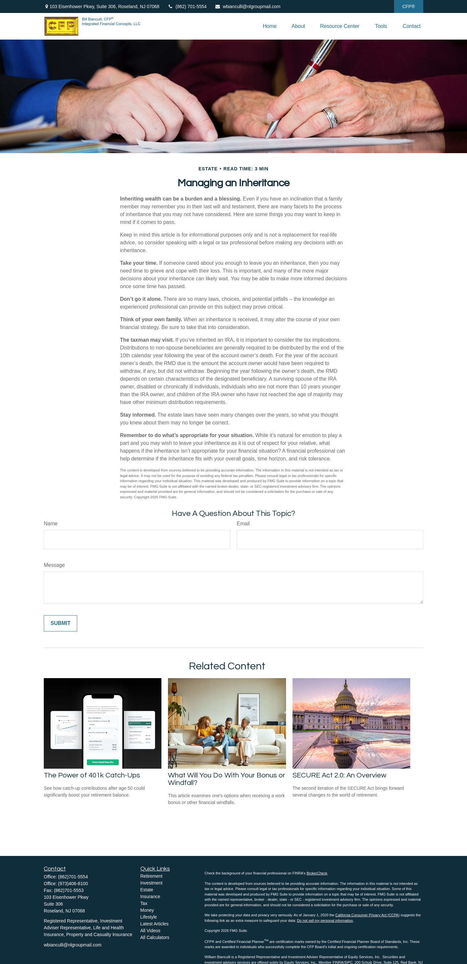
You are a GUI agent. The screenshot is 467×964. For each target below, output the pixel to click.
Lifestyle (148, 917)
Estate (146, 889)
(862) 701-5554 (187, 6)
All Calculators (154, 937)
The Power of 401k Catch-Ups (92, 775)
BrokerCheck (316, 873)
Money (147, 910)
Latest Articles (154, 923)
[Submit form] (60, 623)
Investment (151, 882)
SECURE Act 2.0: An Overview (339, 775)
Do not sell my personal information (325, 920)
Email (243, 523)
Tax (144, 903)
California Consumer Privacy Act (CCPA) (367, 915)
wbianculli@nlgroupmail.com (248, 6)
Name (51, 523)
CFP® (408, 6)
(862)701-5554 (73, 876)
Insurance (150, 896)
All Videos (150, 930)
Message (54, 565)
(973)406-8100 (73, 883)
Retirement (151, 876)
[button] (269, 26)
